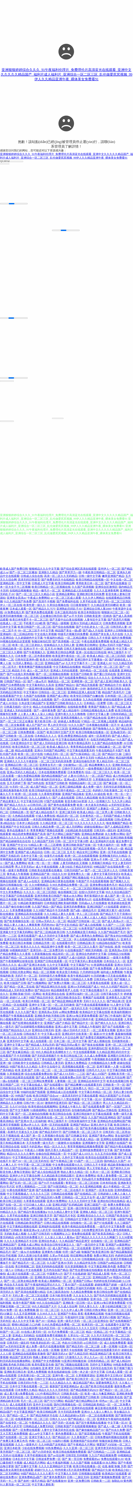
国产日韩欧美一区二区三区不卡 (82, 1132)
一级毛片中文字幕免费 (111, 1227)
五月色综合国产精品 (55, 1270)
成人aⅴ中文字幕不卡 (41, 1434)
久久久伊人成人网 (72, 1310)
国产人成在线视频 (102, 820)
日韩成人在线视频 (41, 700)
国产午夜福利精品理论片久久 (43, 1285)
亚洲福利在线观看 (49, 1227)
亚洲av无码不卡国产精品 (114, 645)
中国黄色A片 (55, 1274)
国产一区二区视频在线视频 (52, 674)
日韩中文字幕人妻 (98, 714)
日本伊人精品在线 (27, 823)
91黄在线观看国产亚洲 (20, 1190)
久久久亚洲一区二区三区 (78, 1448)
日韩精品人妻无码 (52, 1063)
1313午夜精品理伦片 (47, 1394)
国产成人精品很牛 (68, 710)
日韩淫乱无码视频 (38, 1038)
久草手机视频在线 (35, 1455)
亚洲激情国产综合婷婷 (84, 1441)
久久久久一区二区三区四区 (40, 892)
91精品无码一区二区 (56, 754)
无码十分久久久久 (94, 1001)
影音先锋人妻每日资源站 (15, 1172)
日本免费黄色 (75, 772)
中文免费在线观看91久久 (67, 1165)
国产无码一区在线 (63, 1423)
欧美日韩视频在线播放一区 (92, 732)
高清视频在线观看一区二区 (78, 1067)
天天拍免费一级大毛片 (40, 1143)
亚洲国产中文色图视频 (46, 1361)
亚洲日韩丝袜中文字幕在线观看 (92, 1114)
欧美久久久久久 (30, 947)
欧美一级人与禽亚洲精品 (100, 1394)
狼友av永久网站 (73, 896)
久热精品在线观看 (23, 816)
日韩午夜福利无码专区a (48, 780)
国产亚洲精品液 (52, 1008)
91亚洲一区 (125, 1346)
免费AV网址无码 (104, 1256)
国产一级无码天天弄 (75, 1008)
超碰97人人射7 (19, 998)
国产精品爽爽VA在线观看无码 (83, 1085)
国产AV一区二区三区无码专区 (30, 1161)
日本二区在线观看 (37, 1099)
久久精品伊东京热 (85, 1263)
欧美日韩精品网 (64, 583)
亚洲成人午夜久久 (70, 1107)
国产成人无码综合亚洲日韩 (50, 743)
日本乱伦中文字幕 (23, 1459)
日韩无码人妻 (118, 627)
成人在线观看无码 (21, 1405)
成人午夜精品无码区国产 (19, 1197)
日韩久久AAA (58, 1419)
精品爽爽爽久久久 (100, 765)
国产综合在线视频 (63, 627)
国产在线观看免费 (94, 1107)
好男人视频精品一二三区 (31, 1187)
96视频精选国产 (19, 950)
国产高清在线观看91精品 (30, 1292)
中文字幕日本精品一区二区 (95, 1092)
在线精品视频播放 (21, 591)
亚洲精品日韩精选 (114, 1099)
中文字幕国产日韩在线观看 (16, 896)
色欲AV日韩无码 (72, 1343)
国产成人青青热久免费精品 (87, 936)
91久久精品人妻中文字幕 (63, 1212)
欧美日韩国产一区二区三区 (34, 627)
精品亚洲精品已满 (100, 1354)
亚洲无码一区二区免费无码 (46, 950)
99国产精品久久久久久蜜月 (37, 1474)
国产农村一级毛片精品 (32, 1481)
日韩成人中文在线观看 (28, 1270)
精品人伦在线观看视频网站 (49, 707)
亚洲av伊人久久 (30, 1125)
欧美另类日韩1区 (17, 798)
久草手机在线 (88, 601)
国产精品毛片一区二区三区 (29, 1263)
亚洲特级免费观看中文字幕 (96, 1150)
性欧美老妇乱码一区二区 (45, 1343)
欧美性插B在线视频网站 (43, 1107)
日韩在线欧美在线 (111, 1397)
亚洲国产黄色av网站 (101, 1136)
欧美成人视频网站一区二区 (55, 1281)
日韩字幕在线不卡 (111, 994)
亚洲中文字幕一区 (40, 1005)
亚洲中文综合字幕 (119, 718)
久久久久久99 (71, 1259)
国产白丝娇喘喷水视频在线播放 (34, 1027)
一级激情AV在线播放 (68, 1143)
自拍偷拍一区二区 (81, 1223)
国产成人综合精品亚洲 (45, 1172)
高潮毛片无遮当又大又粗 (22, 1132)
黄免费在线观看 (81, 1234)
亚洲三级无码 (67, 812)
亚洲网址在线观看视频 (114, 1139)
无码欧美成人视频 (15, 1234)
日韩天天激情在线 (75, 649)
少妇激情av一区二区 (75, 765)
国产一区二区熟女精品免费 (20, 1281)
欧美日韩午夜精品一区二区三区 (71, 790)
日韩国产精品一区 (15, 681)
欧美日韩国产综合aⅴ (45, 1096)
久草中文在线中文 (49, 1067)
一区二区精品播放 (76, 638)
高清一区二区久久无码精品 (60, 576)
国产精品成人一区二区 (82, 1419)
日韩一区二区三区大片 (26, 1048)
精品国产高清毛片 (113, 692)
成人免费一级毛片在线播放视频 (45, 1346)
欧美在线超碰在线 (59, 1372)
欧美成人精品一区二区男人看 (95, 812)
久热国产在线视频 (34, 696)
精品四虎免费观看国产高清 (29, 834)
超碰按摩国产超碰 (106, 1285)
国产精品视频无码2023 (84, 1390)
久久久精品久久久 (61, 1383)
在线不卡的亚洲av (32, 1147)
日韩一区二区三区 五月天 (59, 852)
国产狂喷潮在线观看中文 (27, 1023)
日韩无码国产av (73, 870)
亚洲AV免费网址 (86, 1176)
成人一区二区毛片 (38, 671)
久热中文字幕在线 (73, 1157)
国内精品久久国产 (115, 1161)
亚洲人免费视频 (37, 1372)
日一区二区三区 (49, 1310)
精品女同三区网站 (88, 852)
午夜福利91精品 (53, 638)
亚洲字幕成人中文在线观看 (16, 1259)
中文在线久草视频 (45, 634)
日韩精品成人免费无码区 (38, 1426)
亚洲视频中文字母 (93, 1143)
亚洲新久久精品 (48, 572)
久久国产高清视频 (83, 587)
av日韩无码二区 (37, 805)
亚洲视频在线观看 (100, 1339)
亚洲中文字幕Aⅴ (14, 1045)
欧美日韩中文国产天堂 (60, 732)
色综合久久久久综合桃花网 (20, 1328)
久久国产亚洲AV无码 (60, 1263)
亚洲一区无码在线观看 (55, 1125)
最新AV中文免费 (104, 1034)
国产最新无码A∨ (57, 1354)
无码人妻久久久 (51, 1157)
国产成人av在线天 (29, 881)
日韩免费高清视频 (114, 623)
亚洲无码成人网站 (18, 1368)
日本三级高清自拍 (66, 612)
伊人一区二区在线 (11, 605)
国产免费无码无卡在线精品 (57, 580)
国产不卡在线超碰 (75, 1274)
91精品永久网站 (104, 758)
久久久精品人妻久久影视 (59, 914)
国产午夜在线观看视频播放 (92, 1005)
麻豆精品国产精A (84, 1383)
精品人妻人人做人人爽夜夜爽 (22, 925)
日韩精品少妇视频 (119, 954)
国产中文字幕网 (19, 1110)
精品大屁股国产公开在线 (114, 1096)
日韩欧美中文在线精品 (26, 1063)
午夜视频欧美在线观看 (105, 1059)
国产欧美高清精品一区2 (106, 1234)
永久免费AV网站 (115, 834)
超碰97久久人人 (44, 1470)
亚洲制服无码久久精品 (113, 856)
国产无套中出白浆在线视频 (66, 620)
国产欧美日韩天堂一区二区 (82, 1379)
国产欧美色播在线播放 (94, 1128)
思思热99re (47, 925)
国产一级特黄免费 (45, 710)
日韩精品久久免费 (81, 979)
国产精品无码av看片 (68, 1045)
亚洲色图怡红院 (98, 1048)
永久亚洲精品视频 (90, 1187)
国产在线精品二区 (85, 1194)
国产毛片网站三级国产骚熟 (63, 834)
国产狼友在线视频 (93, 1045)
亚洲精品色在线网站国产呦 (114, 1121)
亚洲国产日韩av (82, 1281)
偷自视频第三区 (67, 892)
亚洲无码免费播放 (74, 907)
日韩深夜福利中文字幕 (82, 1121)
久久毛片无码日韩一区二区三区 (110, 1336)
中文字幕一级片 (36, 979)
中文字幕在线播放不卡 (94, 990)
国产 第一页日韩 (72, 1459)
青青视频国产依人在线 (74, 838)
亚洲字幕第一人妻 (107, 1067)
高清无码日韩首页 (29, 580)
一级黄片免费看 (120, 958)
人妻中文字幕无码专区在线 (57, 1430)
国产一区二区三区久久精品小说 (35, 594)
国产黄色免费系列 (54, 1477)
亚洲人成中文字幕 (66, 1027)
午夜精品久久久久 (40, 1423)
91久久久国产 (76, 725)
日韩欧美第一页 (59, 918)
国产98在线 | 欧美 (110, 947)
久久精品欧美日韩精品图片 (57, 1176)
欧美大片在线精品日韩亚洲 (56, 660)
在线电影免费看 (77, 707)
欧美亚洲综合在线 (54, 994)
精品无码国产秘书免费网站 (34, 849)
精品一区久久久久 (55, 1147)
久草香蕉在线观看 (98, 983)
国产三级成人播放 (22, 1379)
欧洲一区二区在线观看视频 (81, 856)
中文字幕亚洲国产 (25, 1412)
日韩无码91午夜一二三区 (33, 1383)
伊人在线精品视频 (85, 939)
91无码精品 (63, 1397)
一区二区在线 (12, 1001)
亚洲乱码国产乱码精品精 (67, 1205)
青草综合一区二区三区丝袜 (82, 1183)
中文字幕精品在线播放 (67, 667)
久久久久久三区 (40, 1194)
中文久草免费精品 (11, 892)
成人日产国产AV (36, 725)
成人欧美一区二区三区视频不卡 (26, 889)
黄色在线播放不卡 (18, 830)
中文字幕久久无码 (66, 1474)
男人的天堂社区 (57, 725)
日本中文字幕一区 (32, 856)
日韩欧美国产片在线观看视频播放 (76, 1426)
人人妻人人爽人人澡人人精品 (36, 714)
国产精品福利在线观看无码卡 (102, 1350)
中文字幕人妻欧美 (43, 1485)
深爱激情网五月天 (107, 1383)
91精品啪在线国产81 (108, 943)
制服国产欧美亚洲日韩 (95, 1252)
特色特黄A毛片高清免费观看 (72, 1470)
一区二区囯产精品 (100, 776)
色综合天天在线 (13, 1285)
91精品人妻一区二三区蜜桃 (44, 845)
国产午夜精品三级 (61, 1161)
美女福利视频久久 (108, 939)
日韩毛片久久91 (96, 1070)
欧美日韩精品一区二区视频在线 (51, 587)
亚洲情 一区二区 (10, 1008)
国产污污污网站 (53, 1401)
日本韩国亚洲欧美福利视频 (60, 903)
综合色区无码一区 (49, 1328)
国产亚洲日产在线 (18, 1139)
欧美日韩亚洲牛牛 (119, 929)
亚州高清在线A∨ (12, 1150)
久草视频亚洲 (15, 1074)
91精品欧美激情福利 (30, 903)
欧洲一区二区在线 (26, 794)
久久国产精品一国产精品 (47, 907)
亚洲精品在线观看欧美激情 (29, 1354)
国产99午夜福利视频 (12, 1099)
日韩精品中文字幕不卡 (78, 1219)
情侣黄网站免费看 (81, 1256)
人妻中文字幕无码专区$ (105, 874)
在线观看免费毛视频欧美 (51, 1336)
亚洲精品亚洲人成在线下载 (84, 692)
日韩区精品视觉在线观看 (19, 1078)
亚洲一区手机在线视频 (114, 852)
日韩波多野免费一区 (48, 1459)
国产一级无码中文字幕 (90, 1245)
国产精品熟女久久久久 (56, 758)
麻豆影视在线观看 (106, 1408)
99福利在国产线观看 (33, 1092)
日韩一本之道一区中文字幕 (88, 1372)
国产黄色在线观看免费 (62, 805)
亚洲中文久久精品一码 (106, 1248)
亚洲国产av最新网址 (117, 1245)
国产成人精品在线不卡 (44, 812)
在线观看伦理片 (66, 943)
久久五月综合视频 (106, 1154)
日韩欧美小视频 (19, 1118)
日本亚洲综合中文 (21, 743)
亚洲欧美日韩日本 (15, 1372)
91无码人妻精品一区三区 (28, 663)
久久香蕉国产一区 (82, 1437)
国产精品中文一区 (83, 1023)
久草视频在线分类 (104, 780)
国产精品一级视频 (58, 623)
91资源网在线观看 (102, 965)
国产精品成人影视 (98, 1274)
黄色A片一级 (115, 849)
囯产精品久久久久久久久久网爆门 (97, 1237)
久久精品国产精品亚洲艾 (74, 1241)
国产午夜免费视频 (101, 969)
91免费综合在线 (62, 859)
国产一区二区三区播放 (23, 572)
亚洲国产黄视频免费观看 (105, 1477)
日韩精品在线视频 (62, 1194)
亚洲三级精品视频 (70, 787)
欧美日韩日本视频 (21, 943)
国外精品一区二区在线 (94, 671)
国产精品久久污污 (44, 609)
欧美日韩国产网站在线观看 (34, 899)
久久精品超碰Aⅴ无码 (72, 1415)
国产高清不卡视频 (44, 601)
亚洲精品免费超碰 (80, 729)
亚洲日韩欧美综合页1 (68, 998)
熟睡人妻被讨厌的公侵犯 (48, 1357)
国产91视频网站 (37, 983)
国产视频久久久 (120, 881)
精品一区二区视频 (44, 972)
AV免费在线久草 (14, 612)
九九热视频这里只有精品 (81, 932)
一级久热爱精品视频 (27, 776)
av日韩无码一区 (93, 1343)
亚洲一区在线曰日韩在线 (91, 652)
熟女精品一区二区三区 (63, 929)
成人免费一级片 (92, 787)
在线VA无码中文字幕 (91, 892)
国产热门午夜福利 (110, 1016)
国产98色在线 (35, 783)
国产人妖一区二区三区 (77, 1277)
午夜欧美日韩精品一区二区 (99, 572)
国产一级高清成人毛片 (116, 1208)
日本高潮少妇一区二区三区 (34, 1376)
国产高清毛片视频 (119, 620)
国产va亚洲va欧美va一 (13, 1339)
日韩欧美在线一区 (72, 1394)
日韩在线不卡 (31, 1034)
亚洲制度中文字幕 (105, 1219)
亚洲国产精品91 (64, 685)
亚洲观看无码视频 (38, 1408)
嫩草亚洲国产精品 (113, 576)
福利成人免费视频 (111, 972)
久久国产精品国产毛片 (112, 932)
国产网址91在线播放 (44, 1179)
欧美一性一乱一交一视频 (43, 863)
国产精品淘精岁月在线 (44, 1415)
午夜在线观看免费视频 (95, 641)
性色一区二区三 (120, 1274)
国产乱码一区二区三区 (23, 1183)
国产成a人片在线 (93, 631)
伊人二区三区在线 (88, 914)
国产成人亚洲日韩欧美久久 (111, 681)
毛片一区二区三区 (32, 1401)
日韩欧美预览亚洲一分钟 (70, 689)
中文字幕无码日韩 (32, 801)
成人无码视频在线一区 (65, 1128)
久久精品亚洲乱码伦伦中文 (113, 1052)
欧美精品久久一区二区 (76, 820)
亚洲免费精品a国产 (30, 1477)
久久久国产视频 (80, 1463)
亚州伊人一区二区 (109, 569)
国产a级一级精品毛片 (83, 910)
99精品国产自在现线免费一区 (112, 867)
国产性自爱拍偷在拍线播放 (86, 1270)
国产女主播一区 (53, 1219)
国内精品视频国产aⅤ (53, 776)
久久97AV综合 (18, 1107)
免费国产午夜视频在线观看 (16, 1016)
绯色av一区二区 (108, 1401)
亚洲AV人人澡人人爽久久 (97, 1412)
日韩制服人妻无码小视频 (100, 1317)
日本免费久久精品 (26, 1390)
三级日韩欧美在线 (58, 979)
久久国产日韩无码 (38, 1234)
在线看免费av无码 (70, 1078)
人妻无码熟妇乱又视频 (74, 863)
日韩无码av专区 (103, 979)
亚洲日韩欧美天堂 (41, 1216)
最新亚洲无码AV (29, 878)
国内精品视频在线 (76, 1048)
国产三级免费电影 (63, 899)
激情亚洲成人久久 (40, 1339)
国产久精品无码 (78, 1354)
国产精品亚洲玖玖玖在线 (51, 987)
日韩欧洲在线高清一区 (37, 1248)
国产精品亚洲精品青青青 (67, 1001)
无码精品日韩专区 (11, 692)
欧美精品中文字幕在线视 (94, 1012)
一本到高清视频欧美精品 (45, 820)
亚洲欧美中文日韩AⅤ (109, 1376)
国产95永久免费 (115, 1430)
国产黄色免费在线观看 (39, 612)
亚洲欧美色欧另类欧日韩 (49, 1016)
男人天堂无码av (24, 867)
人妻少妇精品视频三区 (113, 1306)
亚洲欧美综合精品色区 (48, 1277)
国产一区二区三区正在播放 (16, 721)
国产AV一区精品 (46, 1321)
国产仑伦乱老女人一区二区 (92, 627)
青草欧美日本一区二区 (90, 583)
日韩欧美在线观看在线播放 (46, 870)
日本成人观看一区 (21, 609)
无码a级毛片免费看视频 (95, 1179)
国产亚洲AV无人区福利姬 (30, 1121)
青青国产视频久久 (99, 707)
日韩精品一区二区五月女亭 (78, 1197)
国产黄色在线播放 (116, 583)
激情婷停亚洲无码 (56, 1103)
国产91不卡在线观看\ (51, 1183)
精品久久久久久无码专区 (53, 1390)
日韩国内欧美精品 (74, 1168)
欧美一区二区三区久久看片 (81, 947)
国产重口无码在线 (105, 674)
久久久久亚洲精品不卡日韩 (20, 1241)
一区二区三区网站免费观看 (36, 1081)
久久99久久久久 (46, 1314)
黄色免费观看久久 (66, 1434)
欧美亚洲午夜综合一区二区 (69, 656)
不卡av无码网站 (61, 1339)
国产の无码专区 (42, 1452)
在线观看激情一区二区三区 (31, 1419)
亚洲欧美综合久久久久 (91, 1216)
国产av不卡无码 (73, 616)
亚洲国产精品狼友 (73, 794)
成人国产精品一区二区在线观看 (71, 1248)
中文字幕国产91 (80, 965)
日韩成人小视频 (13, 1317)
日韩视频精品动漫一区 (95, 1259)
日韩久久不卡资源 (99, 638)
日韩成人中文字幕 (43, 583)
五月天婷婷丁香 (16, 783)
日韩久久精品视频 (87, 798)
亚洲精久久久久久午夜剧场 (20, 761)
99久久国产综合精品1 (17, 1168)
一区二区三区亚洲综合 (94, 1321)
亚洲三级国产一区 (95, 1205)
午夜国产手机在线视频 (116, 1434)
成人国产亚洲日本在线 (32, 965)
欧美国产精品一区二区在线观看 (19, 958)
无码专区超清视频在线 (117, 787)
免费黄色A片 (84, 899)
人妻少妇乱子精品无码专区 (75, 867)
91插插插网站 (38, 1110)
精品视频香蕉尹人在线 (65, 990)
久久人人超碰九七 (40, 798)
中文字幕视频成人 (18, 1194)
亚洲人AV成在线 (95, 794)
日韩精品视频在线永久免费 (97, 710)
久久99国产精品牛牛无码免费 (51, 910)
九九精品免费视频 (81, 1292)
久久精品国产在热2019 (46, 1299)
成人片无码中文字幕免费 (53, 936)
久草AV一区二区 (100, 1172)
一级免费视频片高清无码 (100, 769)
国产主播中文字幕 (26, 1466)
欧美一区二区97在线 (30, 754)
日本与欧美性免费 (61, 1296)
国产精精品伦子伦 (110, 685)
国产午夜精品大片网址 (81, 1445)
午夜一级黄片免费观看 (14, 870)
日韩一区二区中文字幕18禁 (71, 841)
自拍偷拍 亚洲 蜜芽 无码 (45, 1368)
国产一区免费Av (31, 1008)
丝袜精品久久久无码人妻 (59, 645)
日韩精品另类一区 (44, 943)
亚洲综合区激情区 (106, 587)
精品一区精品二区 (97, 1332)
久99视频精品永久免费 (102, 1063)
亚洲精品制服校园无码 (44, 678)
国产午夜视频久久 (34, 652)
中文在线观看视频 (84, 1052)
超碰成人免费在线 (69, 721)
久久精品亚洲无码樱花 (105, 605)
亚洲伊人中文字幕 (69, 1179)
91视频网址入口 (60, 1234)
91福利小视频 (60, 1441)
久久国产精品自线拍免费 (107, 743)
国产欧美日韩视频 (41, 1139)
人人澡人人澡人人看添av (60, 1237)
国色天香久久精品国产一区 (61, 1150)
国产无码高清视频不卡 (45, 1056)
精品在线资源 (48, 958)
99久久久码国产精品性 (114, 987)
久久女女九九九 (82, 1296)
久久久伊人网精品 (93, 598)
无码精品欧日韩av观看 (49, 1288)
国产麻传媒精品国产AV (90, 1430)
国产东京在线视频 (11, 1248)
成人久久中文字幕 (23, 1321)
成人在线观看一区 (41, 1041)
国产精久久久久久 (106, 1023)
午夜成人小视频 (34, 1150)
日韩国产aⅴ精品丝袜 (109, 1263)
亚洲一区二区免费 (48, 838)
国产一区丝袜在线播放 (67, 700)
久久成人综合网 (67, 1306)
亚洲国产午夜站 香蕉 (70, 1314)
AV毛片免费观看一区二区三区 (66, 1332)
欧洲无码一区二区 (93, 1325)
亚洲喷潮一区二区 (82, 681)
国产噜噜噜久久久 (103, 729)
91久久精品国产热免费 (18, 601)
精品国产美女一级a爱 (68, 631)
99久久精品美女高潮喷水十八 (54, 1052)
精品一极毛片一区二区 (47, 591)
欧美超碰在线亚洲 (119, 903)
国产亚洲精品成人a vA (37, 859)
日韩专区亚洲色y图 (27, 660)
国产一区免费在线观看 (26, 1430)
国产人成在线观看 (63, 798)
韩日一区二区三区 (99, 1088)
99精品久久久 (8, 1212)
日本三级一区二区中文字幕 (70, 1041)
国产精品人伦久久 (15, 805)
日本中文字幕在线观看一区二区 (29, 1386)
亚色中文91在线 (42, 1405)
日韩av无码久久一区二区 (51, 921)
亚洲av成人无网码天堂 (77, 780)
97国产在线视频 (53, 801)
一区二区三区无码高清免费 (55, 761)
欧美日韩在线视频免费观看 (69, 1452)
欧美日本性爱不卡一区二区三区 (29, 620)
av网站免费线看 (68, 1012)
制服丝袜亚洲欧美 (110, 1441)
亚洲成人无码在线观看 (64, 671)
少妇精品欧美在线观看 (78, 830)
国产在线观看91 (53, 1085)
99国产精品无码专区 (41, 998)
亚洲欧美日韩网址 (87, 645)
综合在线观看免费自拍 (38, 1074)
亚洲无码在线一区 (18, 1397)
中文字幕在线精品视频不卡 (72, 740)
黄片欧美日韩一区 (45, 721)
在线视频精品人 (16, 1128)
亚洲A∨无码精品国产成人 (83, 987)
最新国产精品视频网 (45, 969)
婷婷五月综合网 (115, 1078)
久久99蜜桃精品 (38, 885)
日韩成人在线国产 (110, 1328)
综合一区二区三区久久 (99, 772)
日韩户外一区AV (33, 1103)
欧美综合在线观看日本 (99, 1157)
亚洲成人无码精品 (23, 1336)
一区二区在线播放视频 (100, 1415)
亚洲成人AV (104, 663)
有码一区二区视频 (107, 1288)
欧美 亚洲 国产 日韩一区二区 (32, 1070)
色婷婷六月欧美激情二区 (107, 790)
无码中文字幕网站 (101, 1365)
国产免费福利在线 (67, 601)
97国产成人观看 (9, 918)
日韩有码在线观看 (15, 1408)
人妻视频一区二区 (65, 1081)
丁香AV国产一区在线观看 (77, 1285)
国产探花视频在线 (90, 1434)
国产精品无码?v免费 (48, 1197)
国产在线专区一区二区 (14, 1423)
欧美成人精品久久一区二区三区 (44, 1317)
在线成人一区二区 (11, 623)
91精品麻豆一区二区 (108, 747)
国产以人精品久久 (93, 1078)
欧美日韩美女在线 (119, 689)
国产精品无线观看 (87, 685)
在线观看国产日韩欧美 (85, 1397)
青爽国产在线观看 (94, 998)
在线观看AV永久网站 (104, 1463)
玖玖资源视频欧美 (76, 1266)
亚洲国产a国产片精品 (57, 1023)
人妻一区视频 (109, 1346)
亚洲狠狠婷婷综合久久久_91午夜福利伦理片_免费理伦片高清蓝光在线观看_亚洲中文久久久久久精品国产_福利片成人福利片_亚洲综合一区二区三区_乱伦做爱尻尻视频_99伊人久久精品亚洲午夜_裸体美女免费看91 (66, 74)
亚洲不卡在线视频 (72, 1350)
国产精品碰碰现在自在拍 (15, 841)
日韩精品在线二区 (55, 1208)
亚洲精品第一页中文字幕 (15, 583)
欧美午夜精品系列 (79, 743)
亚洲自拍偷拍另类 (84, 761)
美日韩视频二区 (24, 1266)
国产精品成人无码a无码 (39, 1045)
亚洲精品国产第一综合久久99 (48, 874)
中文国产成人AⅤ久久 (81, 1154)
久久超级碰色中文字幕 (29, 638)
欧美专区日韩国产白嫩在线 (87, 696)
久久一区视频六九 (99, 801)
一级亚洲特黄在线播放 (40, 689)
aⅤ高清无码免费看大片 (29, 1237)
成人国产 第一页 (115, 896)
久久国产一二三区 (114, 925)
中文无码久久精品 (101, 878)
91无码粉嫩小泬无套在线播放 (109, 976)
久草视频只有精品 (100, 863)
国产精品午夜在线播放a (32, 1212)
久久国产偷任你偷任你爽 (15, 907)
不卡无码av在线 (19, 678)
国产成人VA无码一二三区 (69, 1074)
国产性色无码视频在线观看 (110, 1296)
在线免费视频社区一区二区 (109, 899)
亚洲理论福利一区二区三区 (82, 994)
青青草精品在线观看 (82, 747)
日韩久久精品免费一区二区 (48, 827)
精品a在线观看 (24, 750)
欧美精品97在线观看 (114, 1474)
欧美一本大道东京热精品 (92, 805)
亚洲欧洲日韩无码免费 (90, 594)
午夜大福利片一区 (108, 845)
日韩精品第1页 (86, 943)
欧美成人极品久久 (58, 747)
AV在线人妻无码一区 (33, 1332)
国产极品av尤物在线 (104, 1110)
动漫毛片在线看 (53, 856)
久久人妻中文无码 (83, 758)
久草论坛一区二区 (79, 1336)
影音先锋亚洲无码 (59, 1110)
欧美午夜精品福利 (79, 976)
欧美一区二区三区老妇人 (27, 645)
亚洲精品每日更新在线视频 (57, 881)
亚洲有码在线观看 (83, 1408)
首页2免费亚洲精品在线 (72, 736)
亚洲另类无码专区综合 (109, 1448)
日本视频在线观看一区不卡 (102, 725)
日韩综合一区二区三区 (52, 692)
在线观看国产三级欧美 (101, 649)
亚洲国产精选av (79, 1125)
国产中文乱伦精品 (67, 925)
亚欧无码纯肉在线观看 (49, 1266)
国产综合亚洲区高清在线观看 (79, 569)
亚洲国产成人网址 (58, 696)
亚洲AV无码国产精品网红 (50, 750)
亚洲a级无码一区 (120, 732)
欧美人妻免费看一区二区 (112, 1176)
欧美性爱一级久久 (34, 605)
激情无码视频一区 (65, 1139)
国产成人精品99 (120, 1361)
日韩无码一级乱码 (105, 830)
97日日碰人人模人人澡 (37, 1205)
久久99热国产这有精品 (52, 1445)
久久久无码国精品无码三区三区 (19, 718)
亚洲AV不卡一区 (33, 649)
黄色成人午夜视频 (18, 874)
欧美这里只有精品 (67, 972)
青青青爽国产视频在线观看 (35, 667)
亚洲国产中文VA (17, 845)
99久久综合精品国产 (118, 892)
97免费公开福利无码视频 (80, 1288)
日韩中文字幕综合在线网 (49, 1379)
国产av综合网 (56, 1455)
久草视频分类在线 (53, 1136)
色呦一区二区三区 (40, 1441)
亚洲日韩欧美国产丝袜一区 (79, 845)
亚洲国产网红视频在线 (75, 878)
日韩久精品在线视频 (56, 1223)
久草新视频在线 (41, 954)
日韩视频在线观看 (90, 1474)
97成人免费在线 (45, 816)
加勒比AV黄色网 (122, 1481)
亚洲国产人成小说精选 (72, 958)
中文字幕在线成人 (32, 1085)
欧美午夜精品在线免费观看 (79, 1227)
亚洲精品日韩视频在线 (75, 1368)
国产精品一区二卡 (58, 889)
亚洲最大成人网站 (29, 1245)
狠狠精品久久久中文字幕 (44, 569)
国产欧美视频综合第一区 (19, 921)
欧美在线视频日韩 (118, 1081)
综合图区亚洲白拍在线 (66, 1230)
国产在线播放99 (45, 1190)
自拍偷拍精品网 (81, 1110)
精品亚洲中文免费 (52, 947)
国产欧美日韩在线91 (113, 1379)
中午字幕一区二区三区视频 (34, 1165)
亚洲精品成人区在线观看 (77, 591)
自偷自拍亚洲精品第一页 (51, 1154)
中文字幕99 (30, 692)
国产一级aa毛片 (36, 681)
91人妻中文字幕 (120, 1005)
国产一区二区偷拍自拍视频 (31, 1114)
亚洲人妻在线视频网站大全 (38, 740)
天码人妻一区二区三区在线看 (30, 1296)
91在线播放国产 (74, 950)
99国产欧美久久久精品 (23, 1067)
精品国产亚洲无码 (21, 1357)
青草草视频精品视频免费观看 (85, 1147)
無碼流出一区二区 (59, 681)
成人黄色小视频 (53, 1088)
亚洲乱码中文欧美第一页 (77, 1034)
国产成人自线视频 (90, 925)
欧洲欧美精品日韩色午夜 (78, 1019)
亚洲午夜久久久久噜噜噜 (70, 714)
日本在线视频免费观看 (52, 772)
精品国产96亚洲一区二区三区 (100, 667)
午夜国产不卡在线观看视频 (92, 881)
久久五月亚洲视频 (25, 1314)
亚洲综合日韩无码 (43, 1030)
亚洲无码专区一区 (11, 1208)
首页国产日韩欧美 (81, 674)
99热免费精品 (53, 1448)
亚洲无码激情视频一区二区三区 (19, 616)
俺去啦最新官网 (33, 1088)
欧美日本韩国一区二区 (36, 1001)
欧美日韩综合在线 (61, 1114)
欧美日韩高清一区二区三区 (29, 747)
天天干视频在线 (9, 1136)
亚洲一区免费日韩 (79, 1481)
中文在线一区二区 (121, 580)
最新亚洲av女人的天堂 (37, 1230)
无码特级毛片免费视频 (52, 976)
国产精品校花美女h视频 (73, 969)
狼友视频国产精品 (117, 823)
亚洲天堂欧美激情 (18, 700)
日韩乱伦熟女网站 (21, 972)
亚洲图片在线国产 (117, 1143)
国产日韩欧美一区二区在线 (16, 736)
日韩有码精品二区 (121, 714)
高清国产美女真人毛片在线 (106, 634)
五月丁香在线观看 (45, 1059)
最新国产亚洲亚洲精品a (64, 1386)
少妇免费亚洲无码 (92, 1230)
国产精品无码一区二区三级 (82, 1346)
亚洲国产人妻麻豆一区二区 (103, 809)
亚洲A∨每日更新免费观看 (82, 1016)
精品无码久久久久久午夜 (33, 929)
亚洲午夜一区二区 (63, 1376)
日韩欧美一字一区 (114, 1085)
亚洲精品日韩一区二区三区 (21, 765)
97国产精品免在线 (95, 718)
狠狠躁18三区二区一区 (115, 612)
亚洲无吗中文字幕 (18, 1041)
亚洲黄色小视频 (51, 1252)
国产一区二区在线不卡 (70, 1190)
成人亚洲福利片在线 (102, 841)
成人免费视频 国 (29, 1310)
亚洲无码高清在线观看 (18, 939)
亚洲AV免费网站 (57, 1201)
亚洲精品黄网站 (65, 594)
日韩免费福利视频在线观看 (111, 1437)
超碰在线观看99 (113, 700)
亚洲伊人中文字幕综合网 (25, 1176)
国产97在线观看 (103, 1223)
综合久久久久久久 (99, 678)
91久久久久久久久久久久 (89, 823)
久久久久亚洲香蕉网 (106, 591)
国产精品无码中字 (50, 1132)
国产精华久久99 (120, 1168)
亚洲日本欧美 (12, 1448)
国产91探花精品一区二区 (85, 754)
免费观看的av (91, 1459)
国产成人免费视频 (47, 1078)
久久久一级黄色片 (26, 1445)
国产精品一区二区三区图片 (85, 1103)
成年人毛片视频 (22, 780)
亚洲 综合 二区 (99, 1299)
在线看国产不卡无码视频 (15, 1056)
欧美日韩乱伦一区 (121, 889)
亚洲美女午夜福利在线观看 (113, 1419)
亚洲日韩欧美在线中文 (48, 1259)
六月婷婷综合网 (89, 972)
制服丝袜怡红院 (41, 641)
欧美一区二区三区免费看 (47, 1168)
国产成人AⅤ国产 (96, 1074)
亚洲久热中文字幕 (102, 1125)
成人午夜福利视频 (58, 1463)
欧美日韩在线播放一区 (87, 1466)
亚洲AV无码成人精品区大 (86, 623)
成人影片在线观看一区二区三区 (26, 1274)
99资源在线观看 (24, 1288)
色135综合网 (80, 1339)
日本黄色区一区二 (91, 816)
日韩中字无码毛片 (73, 769)
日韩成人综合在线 (32, 576)
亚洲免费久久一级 (79, 874)
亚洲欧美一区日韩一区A (77, 1303)
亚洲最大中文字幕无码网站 (16, 932)
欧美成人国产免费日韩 (14, 569)
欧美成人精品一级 (88, 1139)
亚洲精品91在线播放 (42, 1397)
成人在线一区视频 (48, 1350)
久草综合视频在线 (58, 605)
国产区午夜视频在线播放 (91, 1423)
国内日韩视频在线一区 (14, 885)
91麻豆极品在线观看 (16, 820)
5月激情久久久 (74, 1357)
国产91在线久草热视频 (20, 674)
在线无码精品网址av (102, 740)
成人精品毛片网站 (34, 1463)
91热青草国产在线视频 (92, 929)
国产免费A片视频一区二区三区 (67, 983)
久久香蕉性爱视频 (49, 794)
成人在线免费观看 (115, 1343)
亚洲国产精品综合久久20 (15, 1030)
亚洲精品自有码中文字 (91, 1081)
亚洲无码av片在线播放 (75, 1299)
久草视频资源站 (85, 1376)
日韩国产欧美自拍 (117, 1216)
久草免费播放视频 (21, 910)
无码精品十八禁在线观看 (65, 1099)
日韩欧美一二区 (100, 1481)
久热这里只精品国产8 (32, 703)
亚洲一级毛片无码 (68, 1321)
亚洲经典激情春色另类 (14, 790)
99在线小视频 (81, 859)
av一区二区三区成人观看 (66, 598)
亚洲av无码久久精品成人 (22, 772)
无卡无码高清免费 (69, 1412)
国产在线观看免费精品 (73, 678)
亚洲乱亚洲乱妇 (99, 838)
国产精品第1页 (116, 1001)
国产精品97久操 (111, 754)
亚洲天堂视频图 (9, 1125)
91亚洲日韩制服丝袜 (73, 1361)
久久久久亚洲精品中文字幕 (55, 1466)
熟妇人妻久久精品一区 (74, 1172)
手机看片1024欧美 (34, 623)
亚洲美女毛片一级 (50, 765)
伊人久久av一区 (93, 1357)
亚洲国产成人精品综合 (29, 852)
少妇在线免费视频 (33, 1448)
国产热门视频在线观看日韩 (71, 1365)
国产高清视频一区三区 (66, 641)
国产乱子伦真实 (62, 849)
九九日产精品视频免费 (34, 918)
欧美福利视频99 (121, 1012)
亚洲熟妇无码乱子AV (69, 609)
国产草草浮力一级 (70, 572)
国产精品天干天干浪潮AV (115, 914)
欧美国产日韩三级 (32, 1219)
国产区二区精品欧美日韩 (49, 932)
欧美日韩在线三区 (72, 1056)
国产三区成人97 (60, 1408)
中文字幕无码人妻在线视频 (85, 961)
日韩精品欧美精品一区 (96, 1405)
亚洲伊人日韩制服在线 (118, 631)
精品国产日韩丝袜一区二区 (84, 921)
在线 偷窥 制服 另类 (114, 1466)
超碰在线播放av (93, 827)
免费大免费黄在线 (119, 1205)
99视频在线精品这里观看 (15, 641)
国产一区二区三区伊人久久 (101, 870)
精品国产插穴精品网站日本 (81, 1401)
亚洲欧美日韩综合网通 (60, 652)
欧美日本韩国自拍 (89, 612)
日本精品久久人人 (45, 736)
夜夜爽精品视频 (94, 1314)
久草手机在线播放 (18, 1216)
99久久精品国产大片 (44, 1306)
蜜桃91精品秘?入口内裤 (26, 1325)
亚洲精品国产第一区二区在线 (18, 1350)
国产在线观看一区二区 (14, 1437)
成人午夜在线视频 (47, 867)
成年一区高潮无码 (99, 736)
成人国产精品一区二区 (44, 787)
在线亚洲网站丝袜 (21, 969)
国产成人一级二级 (109, 1426)
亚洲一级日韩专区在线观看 (84, 1208)
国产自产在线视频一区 (116, 1027)
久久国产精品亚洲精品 (102, 1118)
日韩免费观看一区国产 (32, 732)
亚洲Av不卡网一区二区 (105, 859)
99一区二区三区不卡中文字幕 (36, 631)
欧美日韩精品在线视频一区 (92, 580)
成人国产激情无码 (107, 1197)
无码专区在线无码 (101, 1368)
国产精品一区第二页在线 (19, 987)
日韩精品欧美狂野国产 (29, 1223)
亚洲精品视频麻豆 (98, 958)
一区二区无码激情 (63, 1005)
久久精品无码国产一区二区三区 (42, 1019)
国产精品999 (42, 990)
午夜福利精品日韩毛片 (47, 769)
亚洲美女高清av (16, 598)
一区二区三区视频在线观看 (68, 1070)
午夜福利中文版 (74, 1317)
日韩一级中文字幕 (90, 576)
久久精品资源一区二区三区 (56, 823)
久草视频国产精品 (76, 1118)
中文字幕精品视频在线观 (22, 1227)
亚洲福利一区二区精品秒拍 (16, 634)
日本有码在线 (108, 1183)
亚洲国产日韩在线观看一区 (51, 961)
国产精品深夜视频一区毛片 (89, 849)
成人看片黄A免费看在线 (19, 1394)
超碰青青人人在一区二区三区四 (48, 729)
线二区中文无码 (49, 718)
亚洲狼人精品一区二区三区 (96, 1212)
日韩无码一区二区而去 (116, 1132)
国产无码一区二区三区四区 (114, 601)
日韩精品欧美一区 (11, 649)
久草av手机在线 (59, 1256)
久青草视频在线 (114, 1357)
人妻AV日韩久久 (78, 776)
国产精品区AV (61, 1437)
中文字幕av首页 (50, 1034)
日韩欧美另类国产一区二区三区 (52, 939)
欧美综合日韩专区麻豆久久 (58, 1245)
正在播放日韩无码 (51, 616)
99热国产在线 (23, 1096)
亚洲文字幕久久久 (40, 1437)
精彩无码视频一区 (96, 950)
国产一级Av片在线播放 (26, 1252)
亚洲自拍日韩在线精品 (111, 1201)
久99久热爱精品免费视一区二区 (69, 885)
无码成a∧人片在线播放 (93, 903)
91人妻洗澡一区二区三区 (15, 1485)
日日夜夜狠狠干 (80, 605)
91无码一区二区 (19, 787)
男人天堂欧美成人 (98, 1168)
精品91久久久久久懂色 (20, 1154)
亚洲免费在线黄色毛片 (103, 885)
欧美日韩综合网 (103, 1292)
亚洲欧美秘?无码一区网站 (25, 994)
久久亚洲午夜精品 (52, 1048)
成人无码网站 (74, 827)
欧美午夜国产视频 (24, 1303)
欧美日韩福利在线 (40, 790)
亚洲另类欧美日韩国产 (48, 896)
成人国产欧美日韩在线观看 (96, 1386)
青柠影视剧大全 (93, 896)
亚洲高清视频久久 (72, 718)
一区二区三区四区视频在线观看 (89, 889)
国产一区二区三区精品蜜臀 (73, 1059)
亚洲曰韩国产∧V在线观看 (103, 907)
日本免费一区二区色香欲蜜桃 (33, 656)
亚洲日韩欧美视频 (121, 838)
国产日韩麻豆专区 (76, 1136)
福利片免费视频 (121, 638)
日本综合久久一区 (115, 961)
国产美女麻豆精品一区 (20, 1052)
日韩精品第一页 (19, 812)
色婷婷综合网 (123, 1256)
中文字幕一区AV (91, 1099)
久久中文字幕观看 (58, 965)
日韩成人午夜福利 (90, 1027)
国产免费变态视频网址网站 (96, 1038)
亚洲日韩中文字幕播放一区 (91, 660)
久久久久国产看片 (26, 1012)
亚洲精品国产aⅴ (54, 663)
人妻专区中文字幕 (95, 620)
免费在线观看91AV (112, 1459)
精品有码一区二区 (63, 954)
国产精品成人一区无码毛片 (68, 809)
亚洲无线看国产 (27, 936)
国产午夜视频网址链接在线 (16, 961)
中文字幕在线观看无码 (81, 750)
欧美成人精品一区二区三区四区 (106, 656)
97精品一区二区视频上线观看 (99, 721)
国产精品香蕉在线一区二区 (46, 1118)
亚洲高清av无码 (118, 950)
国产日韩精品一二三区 (101, 1452)
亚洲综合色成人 (48, 1241)
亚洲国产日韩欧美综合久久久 (64, 703)
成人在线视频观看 (40, 809)
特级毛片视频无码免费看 (73, 634)
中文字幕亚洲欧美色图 (102, 1266)
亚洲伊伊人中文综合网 (65, 1038)
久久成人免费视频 (95, 1056)
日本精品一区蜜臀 (95, 703)
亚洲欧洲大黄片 (107, 910)
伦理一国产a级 (71, 1252)
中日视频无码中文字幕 (103, 1008)
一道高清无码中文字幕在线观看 (78, 1096)
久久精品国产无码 (43, 841)
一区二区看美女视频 (102, 1030)
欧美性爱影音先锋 (43, 1365)
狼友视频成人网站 (38, 1128)
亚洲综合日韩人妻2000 (97, 609)
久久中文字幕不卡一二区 (80, 663)
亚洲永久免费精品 (76, 1063)
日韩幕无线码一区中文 (18, 707)
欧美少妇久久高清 (15, 1038)
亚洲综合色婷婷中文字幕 (91, 954)
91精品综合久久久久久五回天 (80, 1328)
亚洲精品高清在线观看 (29, 914)
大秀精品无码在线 (21, 769)
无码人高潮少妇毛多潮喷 (33, 1256)
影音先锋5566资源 (76, 801)
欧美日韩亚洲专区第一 (113, 798)
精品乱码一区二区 (67, 816)
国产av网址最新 (33, 1208)
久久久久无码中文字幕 (82, 1201)
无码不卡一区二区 (26, 976)
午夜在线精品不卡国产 (109, 750)
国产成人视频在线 (99, 1041)
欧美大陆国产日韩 (15, 983)
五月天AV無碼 (53, 649)
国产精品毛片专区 (65, 1216)
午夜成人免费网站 (38, 598)
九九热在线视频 (92, 700)
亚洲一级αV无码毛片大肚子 (72, 1030)
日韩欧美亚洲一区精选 (98, 616)
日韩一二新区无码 (78, 1477)
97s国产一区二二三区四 (88, 1161)
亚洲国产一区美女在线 (99, 1190)
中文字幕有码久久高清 (40, 685)
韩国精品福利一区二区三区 (85, 783)
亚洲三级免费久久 (76, 1088)
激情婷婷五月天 (96, 689)
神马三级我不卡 (117, 652)
